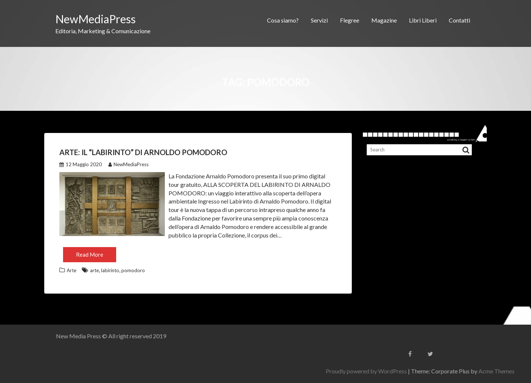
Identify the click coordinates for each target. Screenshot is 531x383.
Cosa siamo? (283, 20)
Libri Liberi (423, 20)
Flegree (349, 20)
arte (94, 270)
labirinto (110, 270)
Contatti (459, 20)
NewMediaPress (95, 18)
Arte (71, 270)
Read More (89, 254)
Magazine (384, 20)
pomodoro (133, 270)
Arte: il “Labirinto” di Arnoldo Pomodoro (143, 152)
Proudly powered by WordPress (430, 371)
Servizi (319, 20)
